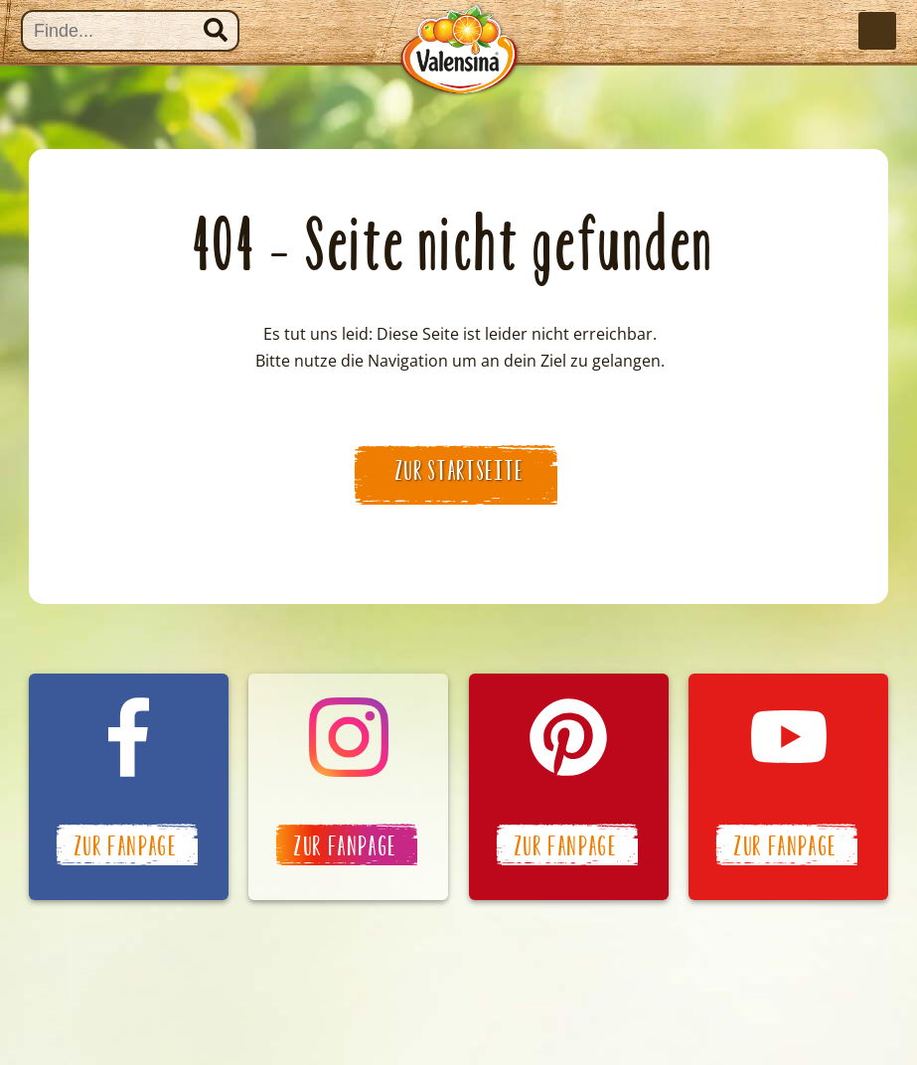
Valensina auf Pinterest (569, 787)
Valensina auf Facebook (129, 787)
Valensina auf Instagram (348, 787)
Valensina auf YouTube (788, 787)
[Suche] (130, 31)
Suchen (216, 30)
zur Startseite (460, 471)
